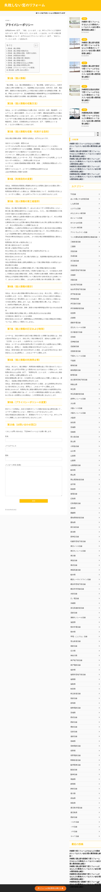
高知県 (72, 779)
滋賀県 (72, 603)
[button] (34, 45)
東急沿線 (73, 541)
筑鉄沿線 (73, 679)
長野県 (72, 731)
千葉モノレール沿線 (77, 336)
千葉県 (72, 341)
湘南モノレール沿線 (77, 598)
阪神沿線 (73, 755)
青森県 (72, 760)
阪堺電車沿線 (74, 745)
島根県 (72, 470)
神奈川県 (73, 636)
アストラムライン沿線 (77, 213)
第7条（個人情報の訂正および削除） (21, 63)
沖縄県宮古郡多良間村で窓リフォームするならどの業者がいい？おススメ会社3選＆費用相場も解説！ (85, 859)
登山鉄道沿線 (74, 622)
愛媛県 (72, 493)
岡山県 (72, 455)
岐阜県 (72, 450)
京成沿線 (73, 236)
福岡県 (72, 660)
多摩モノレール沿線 (77, 379)
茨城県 (72, 693)
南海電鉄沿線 (74, 351)
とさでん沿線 (74, 189)
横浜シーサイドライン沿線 (79, 560)
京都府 (72, 256)
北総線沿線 (74, 327)
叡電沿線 (73, 355)
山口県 (72, 431)
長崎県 (72, 722)
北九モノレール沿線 (77, 308)
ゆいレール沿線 (75, 198)
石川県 (72, 631)
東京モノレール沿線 (77, 531)
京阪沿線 (73, 260)
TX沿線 (72, 175)
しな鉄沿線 (74, 184)
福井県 (72, 650)
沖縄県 (72, 584)
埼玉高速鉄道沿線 (76, 374)
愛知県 (72, 503)
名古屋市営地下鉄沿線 (77, 360)
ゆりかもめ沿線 (75, 203)
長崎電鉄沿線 (74, 726)
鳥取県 (72, 783)
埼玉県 (72, 370)
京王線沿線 (74, 241)
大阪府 (72, 398)
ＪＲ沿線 (73, 812)
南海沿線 (73, 346)
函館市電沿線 (74, 303)
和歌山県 (73, 365)
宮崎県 (72, 412)
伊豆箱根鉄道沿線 (76, 289)
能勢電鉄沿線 (74, 688)
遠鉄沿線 (73, 717)
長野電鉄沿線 (74, 736)
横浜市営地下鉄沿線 (77, 565)
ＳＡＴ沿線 (74, 817)
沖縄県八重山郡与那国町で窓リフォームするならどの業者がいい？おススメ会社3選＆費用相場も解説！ (85, 842)
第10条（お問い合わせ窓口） (19, 70)
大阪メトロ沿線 (75, 389)
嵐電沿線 (73, 474)
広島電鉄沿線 (74, 484)
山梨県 (72, 441)
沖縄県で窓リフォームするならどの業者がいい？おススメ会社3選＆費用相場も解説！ (91, 24)
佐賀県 (72, 294)
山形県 (72, 436)
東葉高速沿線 (74, 550)
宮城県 (72, 408)
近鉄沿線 (73, 712)
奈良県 (72, 403)
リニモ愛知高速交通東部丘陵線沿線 (82, 217)
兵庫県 (72, 298)
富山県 (72, 422)
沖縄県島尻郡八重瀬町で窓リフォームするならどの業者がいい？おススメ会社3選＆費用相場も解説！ (85, 867)
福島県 (72, 665)
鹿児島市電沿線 (75, 788)
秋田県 (72, 669)
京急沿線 (73, 232)
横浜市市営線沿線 (76, 569)
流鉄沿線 (73, 593)
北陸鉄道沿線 (74, 332)
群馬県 (72, 684)
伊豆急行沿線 (74, 284)
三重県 (72, 227)
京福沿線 (73, 246)
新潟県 (72, 512)
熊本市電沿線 (74, 607)
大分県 (72, 384)
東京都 (72, 536)
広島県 (72, 479)
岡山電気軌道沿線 (76, 460)
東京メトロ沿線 (75, 527)
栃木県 (72, 555)
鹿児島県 (73, 793)
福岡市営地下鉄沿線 (77, 655)
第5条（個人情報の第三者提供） (19, 58)
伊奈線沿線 (74, 279)
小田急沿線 (74, 427)
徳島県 (72, 489)
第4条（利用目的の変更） (17, 55)
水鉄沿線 (73, 574)
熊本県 (72, 612)
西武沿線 (73, 698)
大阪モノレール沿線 (77, 393)
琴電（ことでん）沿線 (77, 617)
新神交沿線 (74, 517)
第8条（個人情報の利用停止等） (19, 65)
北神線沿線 (74, 322)
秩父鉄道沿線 (74, 674)
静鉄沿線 (73, 769)
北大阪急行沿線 (75, 313)
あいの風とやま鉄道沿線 (78, 179)
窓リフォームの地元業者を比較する (50, 888)
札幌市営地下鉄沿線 (77, 522)
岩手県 (72, 465)
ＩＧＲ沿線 (74, 802)
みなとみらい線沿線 (77, 194)
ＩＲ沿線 (73, 807)
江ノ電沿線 (74, 579)
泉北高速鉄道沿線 (76, 588)
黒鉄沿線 (73, 798)
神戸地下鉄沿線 (75, 641)
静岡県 (72, 764)
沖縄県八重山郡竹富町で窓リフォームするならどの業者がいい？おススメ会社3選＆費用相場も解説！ (85, 851)
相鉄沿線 (73, 626)
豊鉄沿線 (73, 707)
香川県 (72, 774)
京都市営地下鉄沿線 (77, 251)
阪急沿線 (73, 750)
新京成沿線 (74, 508)
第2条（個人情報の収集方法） (18, 51)
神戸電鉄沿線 (74, 645)
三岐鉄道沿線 (74, 222)
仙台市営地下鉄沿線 (77, 270)
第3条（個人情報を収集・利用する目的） (22, 53)
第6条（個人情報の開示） (17, 60)
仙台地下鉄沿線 (75, 265)
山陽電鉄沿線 (74, 446)
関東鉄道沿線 (74, 741)
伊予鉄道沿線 (74, 275)
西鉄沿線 (73, 703)
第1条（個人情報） (15, 48)
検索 (98, 115)
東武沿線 (73, 546)
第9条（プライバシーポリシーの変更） (22, 67)
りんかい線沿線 (75, 208)
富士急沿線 (74, 417)
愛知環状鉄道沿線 (76, 498)
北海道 (72, 317)
